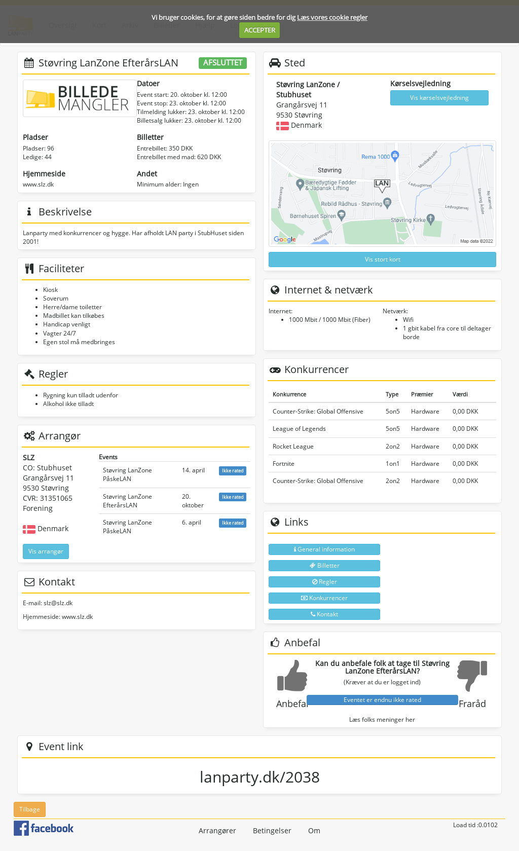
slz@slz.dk (58, 603)
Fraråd (472, 703)
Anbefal (292, 703)
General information (324, 549)
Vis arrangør (45, 551)
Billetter (325, 565)
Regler (324, 581)
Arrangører (217, 830)
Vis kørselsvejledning (439, 97)
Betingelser (272, 830)
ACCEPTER (259, 29)
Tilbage (29, 809)
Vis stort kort (382, 259)
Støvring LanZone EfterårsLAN (127, 500)
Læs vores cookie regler (332, 17)
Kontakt (324, 614)
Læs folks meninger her (382, 719)
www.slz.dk (38, 184)
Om (314, 830)
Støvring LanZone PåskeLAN (127, 474)
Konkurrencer (324, 598)
